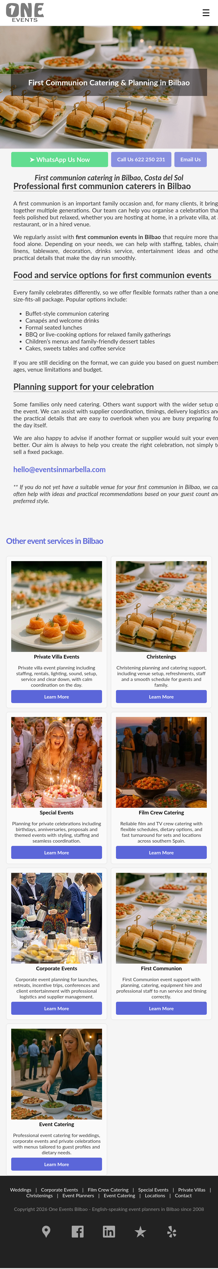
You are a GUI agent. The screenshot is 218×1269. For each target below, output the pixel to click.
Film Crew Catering (108, 1189)
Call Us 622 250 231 (141, 159)
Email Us (190, 159)
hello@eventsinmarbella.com (59, 469)
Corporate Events (59, 1189)
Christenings (39, 1195)
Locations (155, 1195)
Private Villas (192, 1189)
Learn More (56, 696)
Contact (183, 1195)
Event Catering (119, 1195)
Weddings (20, 1189)
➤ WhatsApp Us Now (59, 159)
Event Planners (78, 1195)
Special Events (153, 1189)
